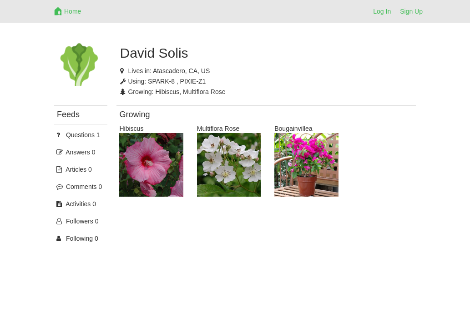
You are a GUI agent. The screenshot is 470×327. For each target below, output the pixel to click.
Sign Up (411, 11)
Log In (382, 11)
